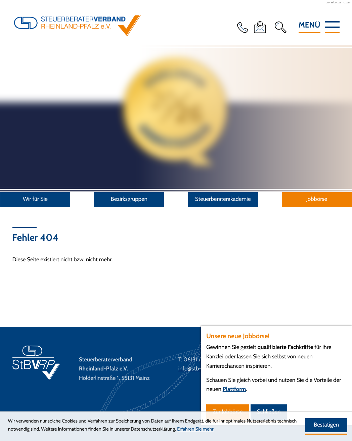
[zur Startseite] (77, 35)
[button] (244, 27)
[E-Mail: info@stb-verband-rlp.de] (261, 27)
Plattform (234, 389)
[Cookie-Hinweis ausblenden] (326, 425)
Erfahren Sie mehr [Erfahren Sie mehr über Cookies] (195, 429)
